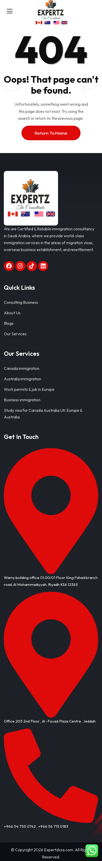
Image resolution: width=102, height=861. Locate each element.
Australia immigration (22, 378)
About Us (12, 312)
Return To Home (51, 133)
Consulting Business (21, 302)
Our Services (15, 333)
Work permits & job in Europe (29, 389)
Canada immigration (21, 368)
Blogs (9, 323)
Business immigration (22, 399)
